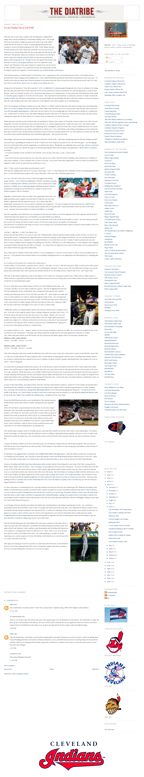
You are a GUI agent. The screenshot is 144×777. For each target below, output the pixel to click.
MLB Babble (109, 242)
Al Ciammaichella (15, 616)
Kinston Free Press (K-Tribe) (114, 133)
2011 (109, 562)
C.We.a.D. (108, 233)
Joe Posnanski (109, 302)
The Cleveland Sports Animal (114, 253)
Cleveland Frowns (110, 183)
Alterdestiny (108, 239)
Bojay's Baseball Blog (112, 217)
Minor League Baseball (112, 283)
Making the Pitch (114, 522)
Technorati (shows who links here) (116, 410)
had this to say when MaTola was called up (46, 217)
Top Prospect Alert (111, 366)
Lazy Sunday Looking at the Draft (120, 513)
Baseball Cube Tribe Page (113, 357)
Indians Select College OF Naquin (120, 535)
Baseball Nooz (109, 377)
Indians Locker (109, 208)
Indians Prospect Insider (112, 169)
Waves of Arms (109, 197)
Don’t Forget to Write (115, 532)
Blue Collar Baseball (111, 225)
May (110, 545)
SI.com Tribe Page (110, 332)
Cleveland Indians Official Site (114, 81)
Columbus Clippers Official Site (115, 84)
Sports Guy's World (111, 305)
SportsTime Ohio (110, 166)
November (112, 491)
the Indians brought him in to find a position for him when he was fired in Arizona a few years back (54, 477)
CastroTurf (108, 161)
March (111, 552)
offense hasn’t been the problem (30, 80)
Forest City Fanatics (111, 200)
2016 (109, 472)
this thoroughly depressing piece (18, 111)
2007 (109, 575)
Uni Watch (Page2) (111, 393)
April (111, 549)
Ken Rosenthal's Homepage (113, 326)
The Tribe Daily (110, 177)
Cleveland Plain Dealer (112, 105)
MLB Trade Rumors (111, 360)
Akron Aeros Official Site (113, 86)
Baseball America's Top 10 (113, 275)
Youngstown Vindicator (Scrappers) (116, 139)
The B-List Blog (110, 163)
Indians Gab (108, 228)
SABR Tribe (109, 211)
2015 (109, 475)
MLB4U (107, 335)
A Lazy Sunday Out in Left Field (19, 27)
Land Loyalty (109, 203)
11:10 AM (13, 611)
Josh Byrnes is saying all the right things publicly (34, 390)
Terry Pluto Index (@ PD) (113, 299)
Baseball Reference (111, 340)
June (110, 507)
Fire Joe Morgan (110, 401)
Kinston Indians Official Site (114, 89)
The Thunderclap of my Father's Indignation (119, 231)
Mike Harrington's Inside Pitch (114, 142)
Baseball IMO (109, 368)
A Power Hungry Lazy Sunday (118, 519)
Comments (110, 62)
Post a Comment (9, 665)
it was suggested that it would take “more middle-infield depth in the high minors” (39, 454)
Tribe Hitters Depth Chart (113, 324)
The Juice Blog (109, 374)
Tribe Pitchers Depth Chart (113, 321)
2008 (109, 572)
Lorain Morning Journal (112, 114)
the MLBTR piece (15, 400)
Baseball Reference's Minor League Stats (118, 286)
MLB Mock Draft (114, 538)
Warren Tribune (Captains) (113, 136)
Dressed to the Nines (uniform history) (117, 404)
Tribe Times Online (111, 222)
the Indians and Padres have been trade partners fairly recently (31, 464)
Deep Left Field (110, 214)
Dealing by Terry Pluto (112, 310)
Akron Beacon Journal (112, 108)
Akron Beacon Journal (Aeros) (114, 131)
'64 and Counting (110, 175)
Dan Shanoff (109, 398)
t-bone (107, 598)
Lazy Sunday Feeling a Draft (118, 541)
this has (53, 80)
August (111, 500)
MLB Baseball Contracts (113, 352)
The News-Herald (110, 117)
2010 (109, 565)
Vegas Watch (109, 248)
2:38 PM (13, 648)
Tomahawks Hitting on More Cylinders (121, 529)
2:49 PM (13, 628)
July (110, 503)
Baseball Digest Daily (112, 346)
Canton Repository (111, 111)
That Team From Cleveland (113, 189)
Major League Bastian (112, 158)
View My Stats (109, 729)
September (112, 497)
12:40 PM (13, 660)
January (111, 558)
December (112, 487)
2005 (109, 581)
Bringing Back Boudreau (113, 186)
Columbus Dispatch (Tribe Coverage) (117, 125)
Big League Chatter (111, 363)
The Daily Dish (109, 172)
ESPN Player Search (111, 338)
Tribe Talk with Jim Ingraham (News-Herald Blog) (121, 122)
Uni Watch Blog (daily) (112, 390)
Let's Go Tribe (109, 155)
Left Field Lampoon (111, 194)
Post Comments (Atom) (20, 674)
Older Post (95, 669)
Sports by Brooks (110, 396)
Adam (12, 604)
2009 (109, 569)
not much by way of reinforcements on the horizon (47, 70)
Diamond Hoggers (110, 236)
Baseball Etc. (109, 371)
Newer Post (7, 669)
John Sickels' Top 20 (111, 278)
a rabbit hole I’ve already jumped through (57, 88)
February (112, 555)
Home (52, 669)
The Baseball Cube (111, 280)
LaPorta (33, 209)
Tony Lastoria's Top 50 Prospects (115, 272)
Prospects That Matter (112, 269)
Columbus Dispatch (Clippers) (114, 128)
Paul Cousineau (110, 595)
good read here (28, 62)
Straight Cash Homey (111, 407)
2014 (109, 478)
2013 (109, 481)
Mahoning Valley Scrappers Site (115, 95)
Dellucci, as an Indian (46, 209)
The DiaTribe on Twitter (112, 70)
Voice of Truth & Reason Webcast (115, 250)
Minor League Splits (111, 289)
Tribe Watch (108, 256)
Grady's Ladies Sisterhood (113, 259)
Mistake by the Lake (111, 245)
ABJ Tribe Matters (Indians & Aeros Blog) (118, 119)
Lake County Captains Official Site (116, 92)
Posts (108, 58)
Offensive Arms (114, 516)
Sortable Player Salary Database (115, 354)
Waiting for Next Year (112, 180)
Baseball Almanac (110, 349)
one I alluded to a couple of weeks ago (26, 387)
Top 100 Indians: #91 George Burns (120, 509)
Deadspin (108, 308)
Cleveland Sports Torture (113, 219)
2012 (109, 484)
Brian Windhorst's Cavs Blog (114, 387)
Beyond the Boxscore (111, 343)
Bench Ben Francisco (111, 206)
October (112, 494)
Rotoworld (108, 329)
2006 (109, 578)
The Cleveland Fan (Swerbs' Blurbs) (116, 152)
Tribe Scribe (108, 191)
